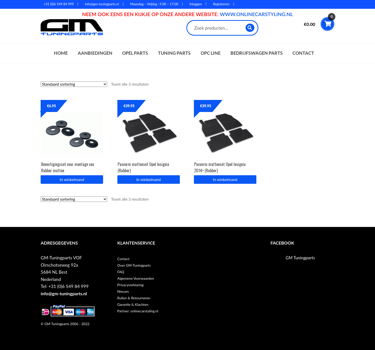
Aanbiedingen (95, 53)
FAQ (120, 272)
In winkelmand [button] (72, 179)
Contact (303, 53)
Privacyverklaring (130, 285)
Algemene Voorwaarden (135, 278)
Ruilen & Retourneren (133, 298)
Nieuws (123, 291)
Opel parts (135, 53)
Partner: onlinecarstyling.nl (137, 311)
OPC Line (210, 53)
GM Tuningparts (300, 257)
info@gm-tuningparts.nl (64, 293)
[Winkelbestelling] (74, 84)
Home (61, 53)
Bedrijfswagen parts (257, 53)
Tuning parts (174, 53)
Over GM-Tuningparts (134, 265)
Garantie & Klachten (132, 304)
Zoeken (250, 27)
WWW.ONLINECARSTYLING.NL (256, 14)
